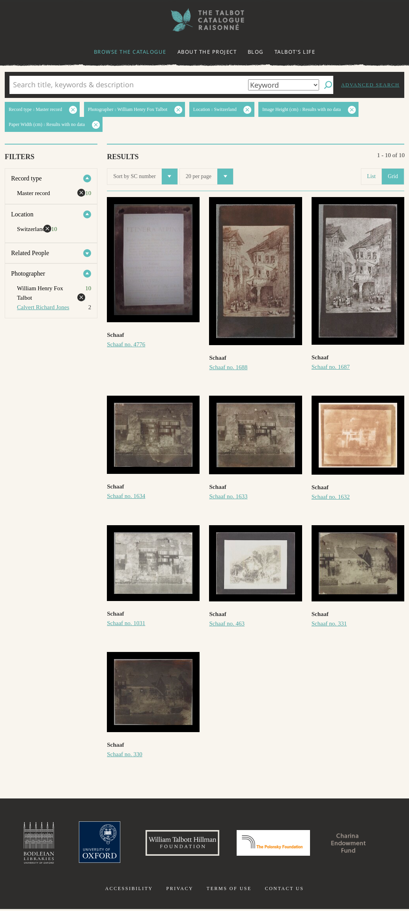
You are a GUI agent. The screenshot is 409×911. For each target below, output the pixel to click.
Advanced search (370, 85)
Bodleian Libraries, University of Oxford (30, 844)
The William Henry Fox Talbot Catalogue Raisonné (204, 20)
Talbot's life (295, 51)
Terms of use (229, 890)
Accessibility (129, 890)
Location (22, 214)
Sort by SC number (145, 176)
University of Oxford (92, 844)
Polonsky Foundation (274, 844)
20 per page (209, 176)
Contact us (284, 890)
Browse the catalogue (130, 51)
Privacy (179, 890)
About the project (207, 51)
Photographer (28, 273)
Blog (255, 51)
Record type (26, 178)
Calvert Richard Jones (43, 307)
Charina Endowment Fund (355, 844)
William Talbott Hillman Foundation (179, 844)
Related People (30, 253)
